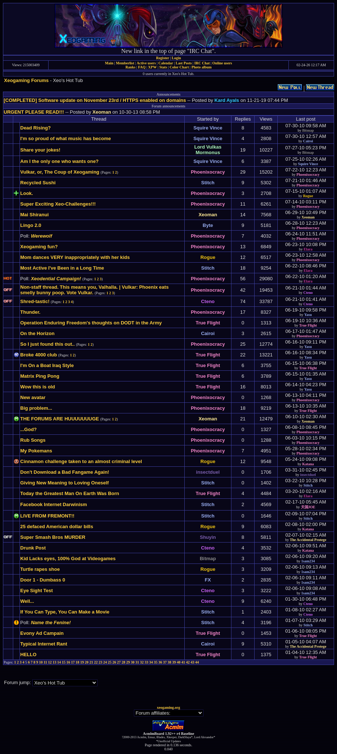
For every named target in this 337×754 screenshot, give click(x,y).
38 (169, 662)
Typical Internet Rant (43, 644)
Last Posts (183, 63)
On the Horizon (37, 333)
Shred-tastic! (34, 301)
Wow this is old (37, 387)
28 (123, 662)
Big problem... (36, 408)
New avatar (33, 397)
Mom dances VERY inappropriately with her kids (75, 257)
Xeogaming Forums (26, 80)
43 (192, 662)
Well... (27, 601)
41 (183, 662)
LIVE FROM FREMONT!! (47, 516)
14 (59, 662)
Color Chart (179, 67)
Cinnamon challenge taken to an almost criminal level (81, 461)
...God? (28, 429)
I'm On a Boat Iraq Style (47, 365)
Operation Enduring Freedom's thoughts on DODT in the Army (91, 323)
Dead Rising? (35, 128)
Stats (163, 67)
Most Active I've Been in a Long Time (62, 268)
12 (50, 662)
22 (96, 662)
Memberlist (125, 63)
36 (160, 662)
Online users (222, 63)
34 (151, 662)
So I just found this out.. (47, 344)
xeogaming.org (168, 707)
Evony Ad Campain (42, 633)
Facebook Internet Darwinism (53, 504)
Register (162, 58)
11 (45, 662)
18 (77, 662)
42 (188, 662)
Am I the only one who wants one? (59, 161)
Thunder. (30, 312)
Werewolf (41, 236)
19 (82, 662)
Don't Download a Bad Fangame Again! (64, 472)
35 (155, 662)
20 (87, 662)
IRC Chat (202, 63)
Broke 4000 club (38, 355)
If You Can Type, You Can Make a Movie (64, 612)
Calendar (165, 63)
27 (119, 662)
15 (63, 662)
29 (128, 662)
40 (179, 662)
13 (54, 662)
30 (133, 662)
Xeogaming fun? (39, 246)
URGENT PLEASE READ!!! (34, 112)
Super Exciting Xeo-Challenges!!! (58, 204)
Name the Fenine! (51, 622)
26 (114, 662)
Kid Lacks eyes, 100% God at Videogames (68, 558)
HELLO (28, 654)
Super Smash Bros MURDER (52, 537)
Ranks (130, 67)
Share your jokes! (40, 150)
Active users (146, 63)
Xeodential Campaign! (56, 278)
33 (146, 662)
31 (137, 662)
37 (165, 662)
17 (73, 662)
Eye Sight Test (36, 590)
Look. (26, 193)
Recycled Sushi (38, 182)
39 (174, 662)
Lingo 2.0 (30, 225)
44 (197, 662)
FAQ (141, 67)
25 (109, 662)
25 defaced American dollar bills (56, 526)
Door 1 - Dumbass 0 (42, 580)
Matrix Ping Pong (39, 376)
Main (109, 63)
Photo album (201, 67)
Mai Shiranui (34, 214)
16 (68, 662)
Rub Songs (33, 440)
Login (176, 58)
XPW (152, 67)
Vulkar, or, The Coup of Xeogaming (59, 172)
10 (41, 662)
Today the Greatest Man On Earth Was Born (69, 493)
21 (91, 662)
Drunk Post (33, 548)
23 (100, 662)
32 (142, 662)
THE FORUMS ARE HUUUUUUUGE (59, 419)
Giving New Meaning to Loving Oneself (64, 483)
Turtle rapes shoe (40, 569)
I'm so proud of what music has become (65, 138)
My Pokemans (36, 451)
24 (105, 662)
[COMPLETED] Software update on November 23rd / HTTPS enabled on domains (95, 100)
